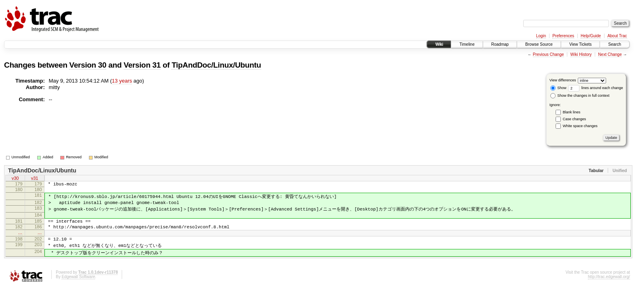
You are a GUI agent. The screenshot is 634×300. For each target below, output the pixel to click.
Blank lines (572, 112)
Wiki (439, 44)
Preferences (563, 36)
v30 (15, 179)
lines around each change (595, 88)
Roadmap (500, 44)
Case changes (574, 119)
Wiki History (581, 54)
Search (614, 44)
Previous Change (548, 54)
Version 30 (87, 65)
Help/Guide (591, 36)
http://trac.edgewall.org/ (609, 289)
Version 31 (142, 65)
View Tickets (580, 44)
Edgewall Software (78, 289)
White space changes (580, 126)
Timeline (466, 44)
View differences (562, 80)
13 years (122, 81)
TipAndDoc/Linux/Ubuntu (216, 65)
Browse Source (539, 44)
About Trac (617, 36)
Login (541, 36)
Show (558, 88)
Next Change (609, 54)
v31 (34, 179)
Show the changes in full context (580, 96)
